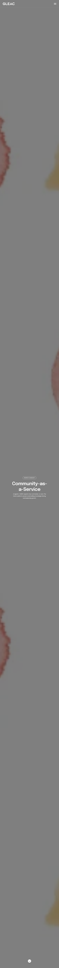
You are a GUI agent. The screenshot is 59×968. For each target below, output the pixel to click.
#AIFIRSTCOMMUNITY (29, 478)
